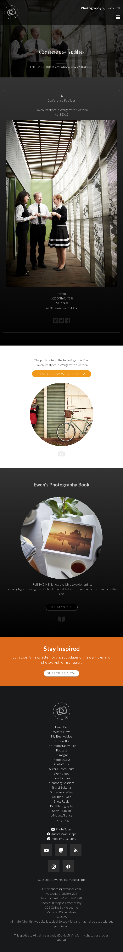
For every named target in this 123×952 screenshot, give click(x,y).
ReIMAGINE (61, 607)
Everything (61, 820)
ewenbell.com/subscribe (69, 879)
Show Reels (61, 801)
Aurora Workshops (61, 834)
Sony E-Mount (61, 810)
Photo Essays (61, 759)
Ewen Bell (61, 727)
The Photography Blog (61, 745)
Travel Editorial (61, 787)
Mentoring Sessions (61, 783)
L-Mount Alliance (61, 815)
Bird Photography (61, 806)
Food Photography (61, 838)
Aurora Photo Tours (61, 769)
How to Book (61, 778)
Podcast (61, 750)
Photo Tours (62, 764)
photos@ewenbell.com (66, 889)
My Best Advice (61, 736)
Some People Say (61, 792)
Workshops (61, 773)
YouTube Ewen (61, 796)
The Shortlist (61, 741)
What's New (61, 731)
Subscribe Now (61, 673)
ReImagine (62, 755)
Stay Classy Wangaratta (62, 374)
